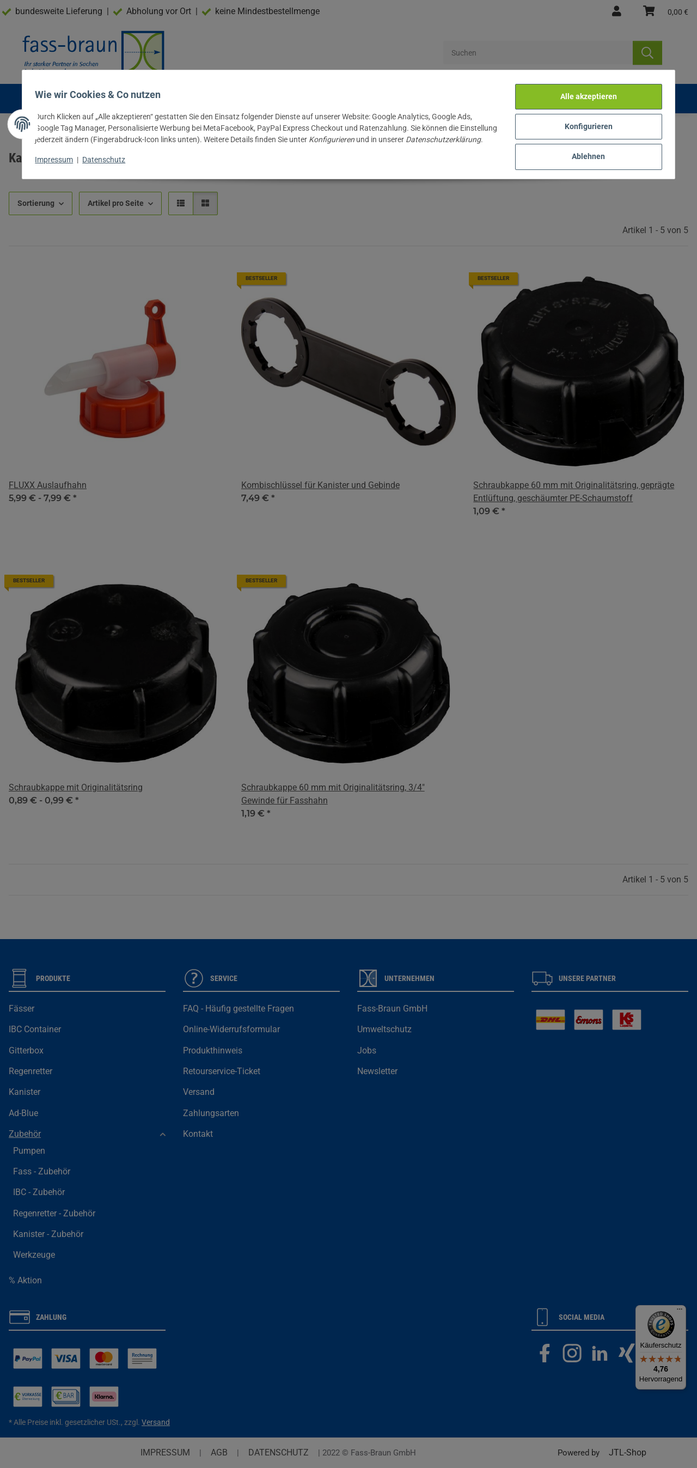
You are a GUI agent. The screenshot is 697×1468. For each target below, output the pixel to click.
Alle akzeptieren (583, 94)
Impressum (59, 161)
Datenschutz (108, 161)
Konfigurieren (584, 123)
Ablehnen (584, 151)
